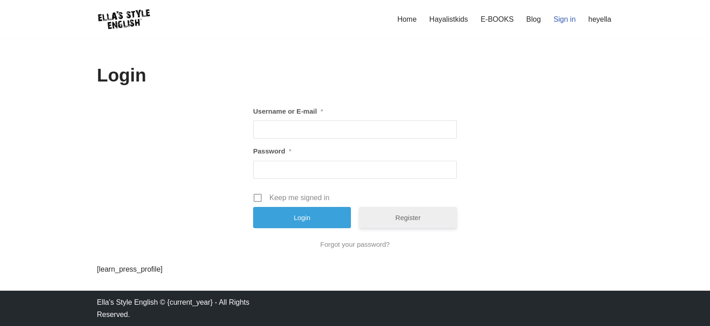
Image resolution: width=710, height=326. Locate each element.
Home (407, 19)
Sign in (564, 19)
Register (408, 217)
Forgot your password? (354, 244)
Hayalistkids (448, 19)
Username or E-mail (288, 111)
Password (272, 151)
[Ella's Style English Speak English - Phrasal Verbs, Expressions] (124, 19)
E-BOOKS (496, 19)
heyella (599, 19)
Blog (533, 19)
